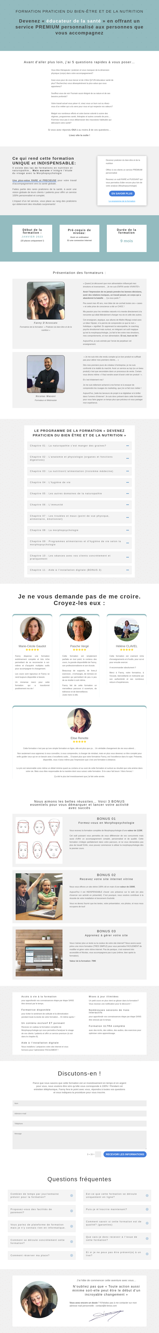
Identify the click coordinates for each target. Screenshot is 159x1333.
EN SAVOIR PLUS (122, 193)
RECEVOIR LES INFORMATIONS (125, 1154)
